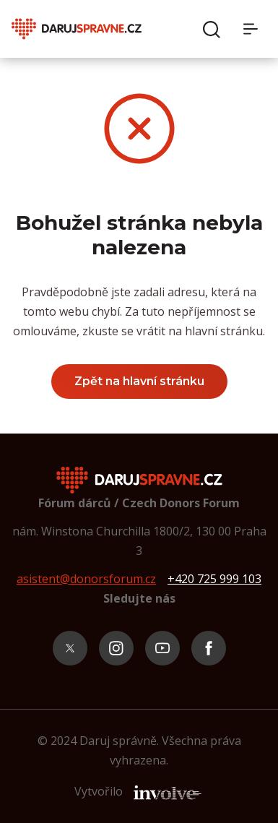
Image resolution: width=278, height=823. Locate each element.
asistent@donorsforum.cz (86, 579)
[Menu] (254, 29)
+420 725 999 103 (214, 579)
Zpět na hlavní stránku (139, 381)
